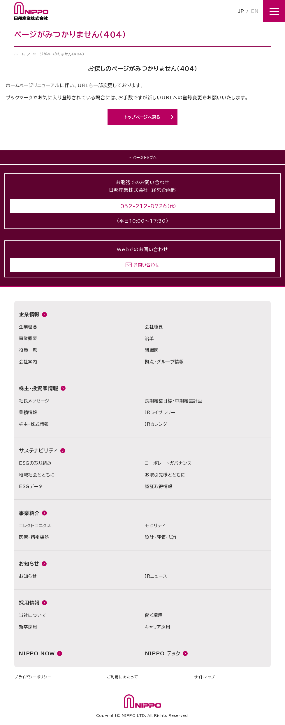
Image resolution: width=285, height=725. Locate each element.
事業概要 (28, 338)
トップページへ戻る (142, 117)
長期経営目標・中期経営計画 (174, 401)
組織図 (152, 350)
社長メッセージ (34, 401)
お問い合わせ (146, 265)
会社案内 (28, 362)
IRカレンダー (158, 424)
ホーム (19, 54)
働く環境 (154, 615)
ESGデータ (31, 486)
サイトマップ (204, 677)
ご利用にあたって (122, 677)
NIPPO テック (163, 653)
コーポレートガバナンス (168, 463)
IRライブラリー (160, 412)
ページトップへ (145, 157)
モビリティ (155, 525)
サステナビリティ (38, 450)
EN (254, 11)
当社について (33, 615)
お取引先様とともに (165, 475)
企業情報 (29, 314)
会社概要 (154, 327)
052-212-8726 (144, 206)
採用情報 (29, 602)
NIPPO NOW (37, 653)
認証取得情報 (159, 486)
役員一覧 (28, 350)
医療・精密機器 (34, 537)
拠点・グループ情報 (164, 362)
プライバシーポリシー (32, 677)
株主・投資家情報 (38, 388)
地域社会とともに (37, 475)
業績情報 (28, 412)
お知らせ (29, 563)
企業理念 (28, 327)
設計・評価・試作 (161, 537)
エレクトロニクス (35, 525)
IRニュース (156, 576)
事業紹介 (29, 513)
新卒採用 (28, 627)
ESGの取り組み (35, 463)
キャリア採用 (157, 627)
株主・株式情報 (34, 424)
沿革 (149, 338)
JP (241, 11)
